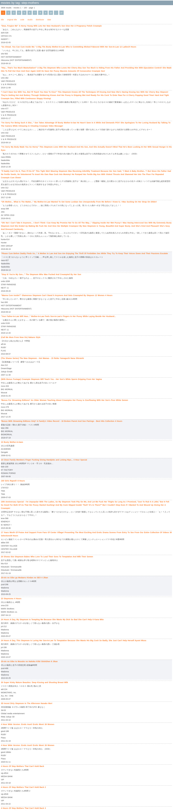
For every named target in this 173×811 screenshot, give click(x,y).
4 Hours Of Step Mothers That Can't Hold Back (22, 766)
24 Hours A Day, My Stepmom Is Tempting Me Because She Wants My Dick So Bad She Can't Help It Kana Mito (52, 619)
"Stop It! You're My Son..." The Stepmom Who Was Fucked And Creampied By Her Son (41, 274)
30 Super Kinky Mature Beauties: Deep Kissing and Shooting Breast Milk (34, 682)
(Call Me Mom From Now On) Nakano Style (20, 337)
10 (51, 13)
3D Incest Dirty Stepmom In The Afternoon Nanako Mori (26, 703)
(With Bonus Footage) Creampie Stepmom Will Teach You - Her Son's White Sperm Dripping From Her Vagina (51, 379)
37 (61, 13)
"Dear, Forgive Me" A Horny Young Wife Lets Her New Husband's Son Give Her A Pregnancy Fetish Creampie (51, 26)
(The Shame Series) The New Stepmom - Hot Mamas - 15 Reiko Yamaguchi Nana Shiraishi (42, 358)
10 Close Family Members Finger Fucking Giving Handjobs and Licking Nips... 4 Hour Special (44, 460)
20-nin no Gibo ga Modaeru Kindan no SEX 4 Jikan (24, 578)
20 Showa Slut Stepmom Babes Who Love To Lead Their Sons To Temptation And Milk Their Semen (47, 557)
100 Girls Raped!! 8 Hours (13, 481)
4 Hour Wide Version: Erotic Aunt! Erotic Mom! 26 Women (27, 724)
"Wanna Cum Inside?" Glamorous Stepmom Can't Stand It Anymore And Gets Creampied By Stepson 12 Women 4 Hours (56, 295)
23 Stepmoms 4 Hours (11, 598)
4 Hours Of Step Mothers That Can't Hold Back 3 (23, 808)
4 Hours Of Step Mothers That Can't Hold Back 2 (23, 787)
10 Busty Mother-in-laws (12, 442)
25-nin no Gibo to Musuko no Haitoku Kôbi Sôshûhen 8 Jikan (29, 661)
